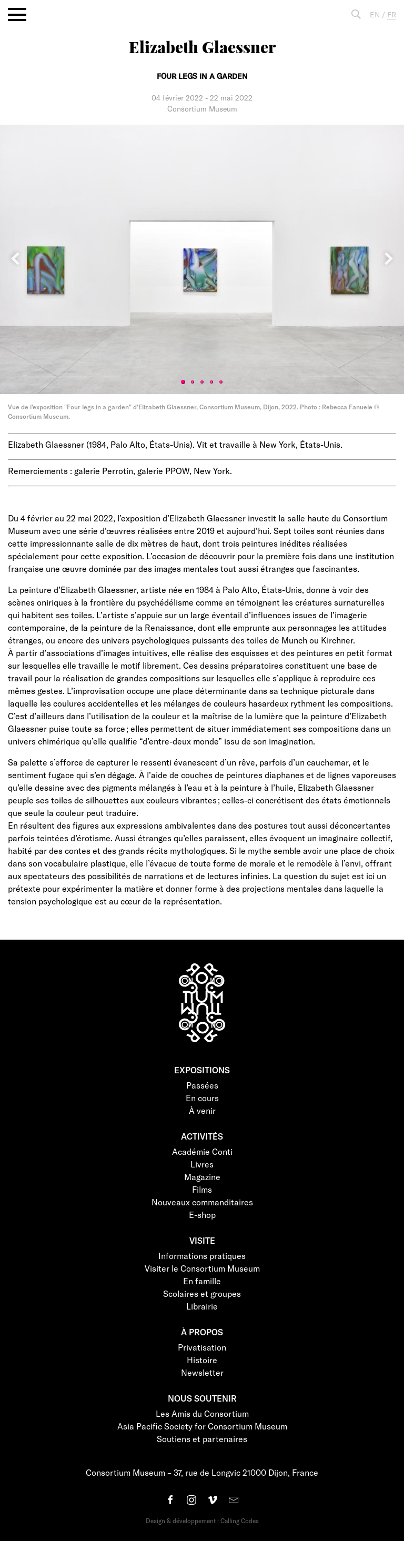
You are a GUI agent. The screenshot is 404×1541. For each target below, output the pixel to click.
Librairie (202, 1306)
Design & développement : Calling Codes (202, 1520)
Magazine (202, 1177)
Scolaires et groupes (202, 1293)
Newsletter (202, 1372)
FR (391, 14)
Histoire (202, 1360)
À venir (202, 1110)
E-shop (202, 1215)
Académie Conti (202, 1151)
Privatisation (202, 1347)
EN (375, 14)
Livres (202, 1164)
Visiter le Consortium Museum (202, 1268)
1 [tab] (183, 382)
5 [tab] (221, 382)
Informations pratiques (202, 1256)
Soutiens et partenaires (202, 1439)
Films (202, 1189)
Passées (202, 1085)
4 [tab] (211, 382)
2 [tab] (192, 382)
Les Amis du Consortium (202, 1413)
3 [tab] (202, 382)
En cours (202, 1098)
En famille (202, 1281)
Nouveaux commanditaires (202, 1202)
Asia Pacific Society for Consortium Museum (202, 1426)
